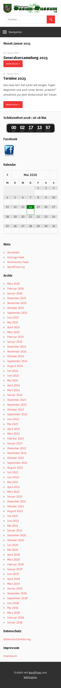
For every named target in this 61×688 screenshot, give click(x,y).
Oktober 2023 (15, 409)
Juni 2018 (13, 603)
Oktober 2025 (15, 308)
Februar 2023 (15, 438)
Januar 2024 (14, 395)
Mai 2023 (12, 424)
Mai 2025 (12, 322)
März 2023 (13, 433)
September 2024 (17, 361)
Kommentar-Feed (17, 262)
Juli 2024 (12, 370)
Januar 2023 (14, 443)
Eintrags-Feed (15, 257)
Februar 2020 (15, 564)
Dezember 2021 (16, 501)
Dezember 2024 (16, 346)
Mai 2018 (12, 607)
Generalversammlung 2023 (25, 57)
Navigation (15, 32)
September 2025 (17, 312)
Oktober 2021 (15, 506)
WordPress (35, 672)
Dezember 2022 (16, 448)
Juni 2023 (13, 419)
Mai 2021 (12, 525)
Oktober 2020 (15, 540)
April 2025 (13, 327)
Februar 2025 (15, 336)
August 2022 (15, 467)
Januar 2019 (14, 588)
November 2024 (17, 351)
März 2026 (13, 283)
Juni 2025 (13, 317)
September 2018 (17, 598)
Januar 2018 (14, 622)
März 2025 (13, 332)
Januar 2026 (14, 293)
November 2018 (17, 593)
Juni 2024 (13, 375)
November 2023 (17, 404)
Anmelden (13, 252)
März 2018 (13, 612)
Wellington (30, 677)
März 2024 (13, 390)
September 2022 (17, 462)
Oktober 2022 (15, 457)
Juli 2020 (12, 545)
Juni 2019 (13, 574)
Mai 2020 (12, 549)
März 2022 (13, 491)
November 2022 (17, 453)
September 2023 (17, 414)
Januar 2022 (14, 496)
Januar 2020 (14, 569)
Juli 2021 (12, 516)
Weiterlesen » (13, 63)
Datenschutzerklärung (17, 639)
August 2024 (15, 366)
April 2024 (13, 385)
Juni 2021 (13, 520)
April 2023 (13, 429)
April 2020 (13, 554)
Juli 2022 (12, 472)
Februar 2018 (15, 617)
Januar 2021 (14, 530)
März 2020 (13, 559)
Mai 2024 (12, 380)
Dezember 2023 (16, 399)
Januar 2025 (14, 341)
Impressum (10, 656)
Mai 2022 (12, 482)
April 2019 (13, 578)
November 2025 (17, 303)
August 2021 (15, 511)
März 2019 (13, 583)
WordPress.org (16, 267)
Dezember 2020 (16, 535)
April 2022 (13, 487)
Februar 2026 (15, 288)
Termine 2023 (14, 78)
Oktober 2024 (15, 356)
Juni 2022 (13, 477)
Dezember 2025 (16, 298)
